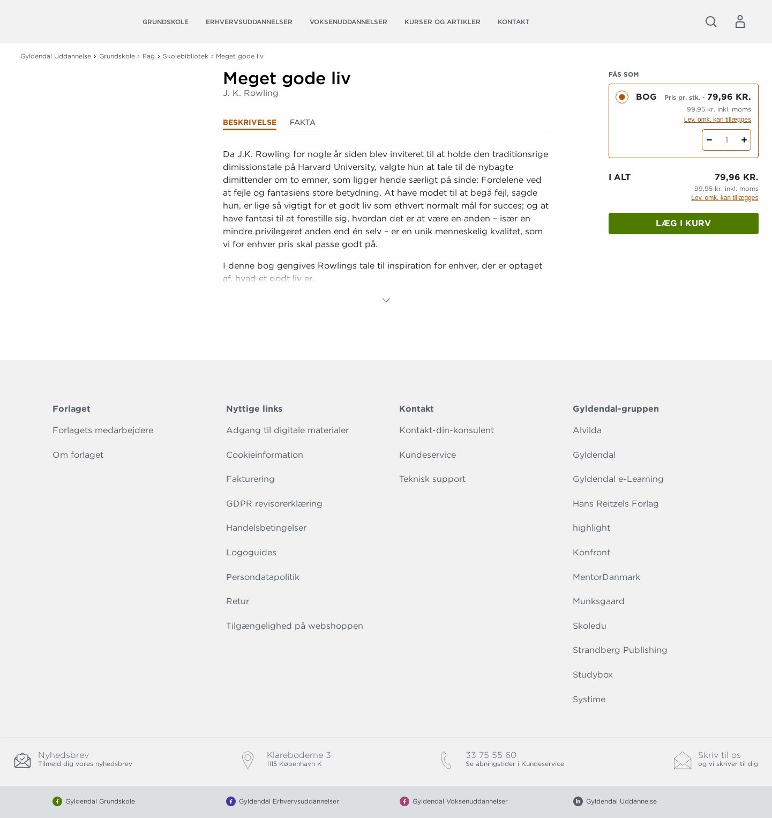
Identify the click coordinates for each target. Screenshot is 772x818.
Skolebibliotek (185, 56)
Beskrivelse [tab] (249, 122)
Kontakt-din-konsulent (446, 430)
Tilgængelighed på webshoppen (294, 626)
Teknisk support (432, 479)
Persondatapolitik (262, 577)
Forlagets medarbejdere (103, 430)
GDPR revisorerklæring (274, 504)
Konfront (591, 552)
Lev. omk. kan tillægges (717, 119)
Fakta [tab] (303, 122)
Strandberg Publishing (620, 650)
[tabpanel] (386, 227)
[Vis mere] (386, 300)
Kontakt (514, 22)
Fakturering (250, 479)
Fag (149, 56)
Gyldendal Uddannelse (55, 56)
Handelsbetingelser (266, 528)
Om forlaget (78, 455)
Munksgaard (599, 601)
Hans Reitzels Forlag (616, 504)
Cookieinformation (264, 455)
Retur (237, 601)
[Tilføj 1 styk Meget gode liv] (744, 140)
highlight (591, 528)
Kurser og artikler (442, 22)
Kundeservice (427, 455)
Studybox (593, 675)
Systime (589, 699)
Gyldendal (594, 455)
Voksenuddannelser (348, 22)
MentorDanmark (606, 577)
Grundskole (166, 22)
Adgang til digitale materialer (287, 430)
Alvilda (587, 430)
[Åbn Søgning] (711, 21)
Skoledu (589, 626)
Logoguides (251, 552)
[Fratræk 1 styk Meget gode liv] (709, 140)
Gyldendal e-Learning (618, 479)
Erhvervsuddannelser (249, 22)
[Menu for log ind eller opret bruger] (740, 21)
